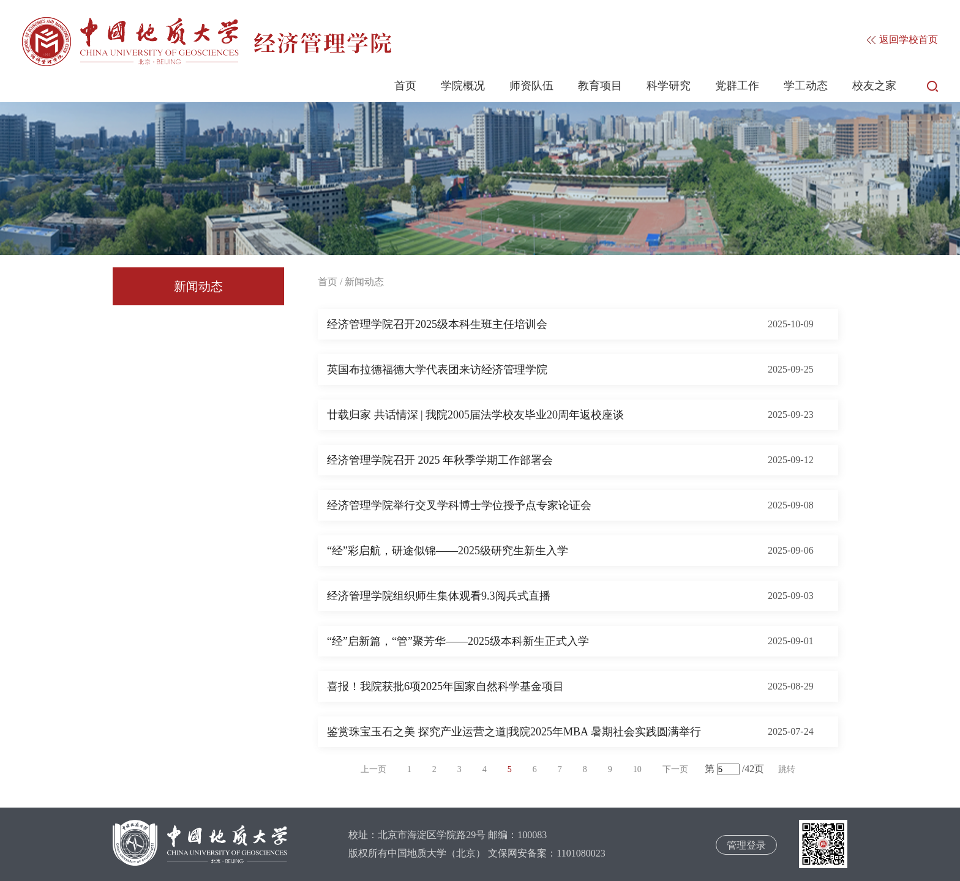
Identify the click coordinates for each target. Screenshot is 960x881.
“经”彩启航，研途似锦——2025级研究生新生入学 (447, 551)
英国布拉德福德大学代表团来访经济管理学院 (437, 369)
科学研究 (669, 86)
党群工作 (737, 86)
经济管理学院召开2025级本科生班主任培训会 (437, 324)
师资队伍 (531, 86)
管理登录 (746, 845)
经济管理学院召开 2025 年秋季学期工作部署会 (440, 460)
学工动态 (806, 86)
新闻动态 (198, 286)
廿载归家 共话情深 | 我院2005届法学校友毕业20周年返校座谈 (475, 415)
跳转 (786, 769)
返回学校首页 (902, 39)
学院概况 (463, 86)
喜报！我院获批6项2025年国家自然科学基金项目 (445, 686)
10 (637, 769)
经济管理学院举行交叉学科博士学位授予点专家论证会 (459, 505)
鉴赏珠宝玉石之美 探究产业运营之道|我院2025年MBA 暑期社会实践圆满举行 (514, 732)
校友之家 (874, 86)
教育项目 (600, 86)
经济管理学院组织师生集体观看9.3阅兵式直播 (438, 596)
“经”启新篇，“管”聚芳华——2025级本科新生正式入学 (458, 641)
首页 (405, 86)
